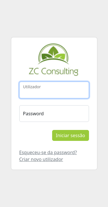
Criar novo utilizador (41, 159)
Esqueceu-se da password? (48, 152)
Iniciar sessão (70, 135)
